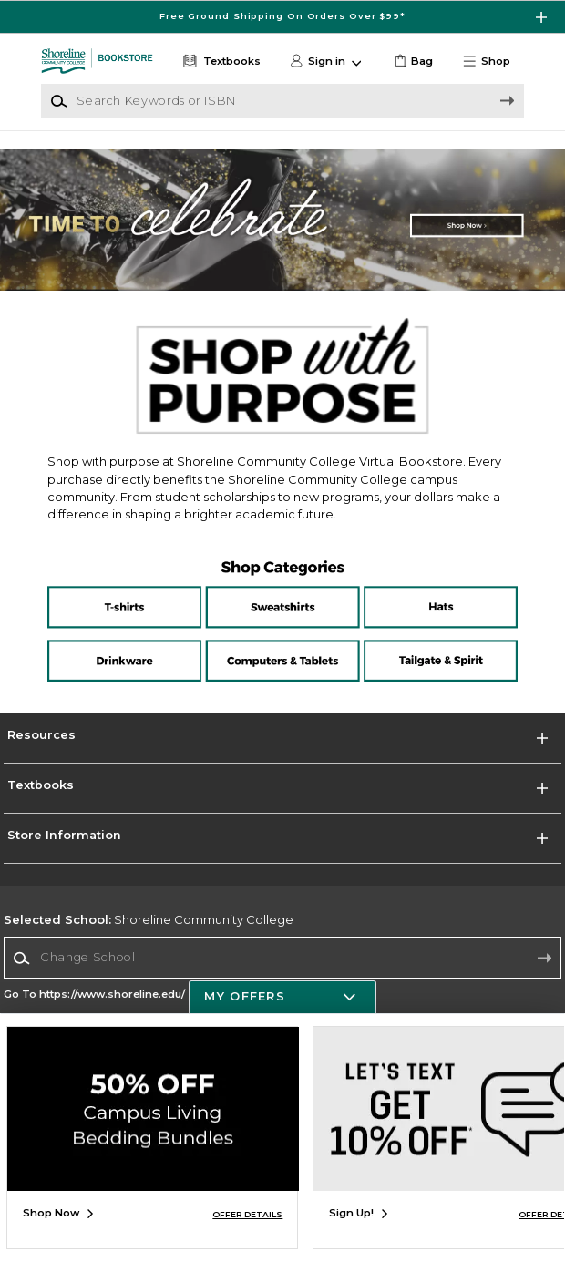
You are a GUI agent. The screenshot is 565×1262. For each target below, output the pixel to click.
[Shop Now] (282, 220)
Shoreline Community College (148, 920)
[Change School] (282, 958)
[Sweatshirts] (282, 596)
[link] (412, 61)
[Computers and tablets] (282, 657)
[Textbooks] (220, 61)
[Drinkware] (135, 640)
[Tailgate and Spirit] (430, 640)
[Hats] (430, 596)
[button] (492, 61)
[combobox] (282, 958)
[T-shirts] (135, 596)
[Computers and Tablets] (282, 640)
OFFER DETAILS (247, 1214)
